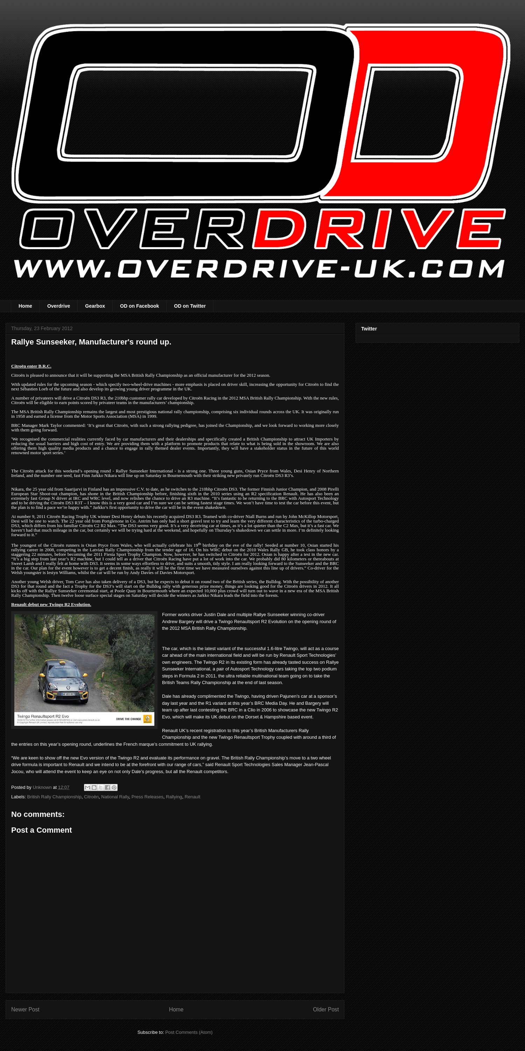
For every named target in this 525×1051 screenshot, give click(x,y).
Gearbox (95, 306)
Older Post (326, 1009)
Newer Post (25, 1009)
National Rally (115, 796)
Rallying (174, 796)
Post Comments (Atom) (188, 1032)
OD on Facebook (139, 306)
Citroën (91, 796)
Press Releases (147, 796)
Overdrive (58, 306)
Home (25, 306)
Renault (193, 796)
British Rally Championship (54, 796)
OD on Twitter (190, 306)
